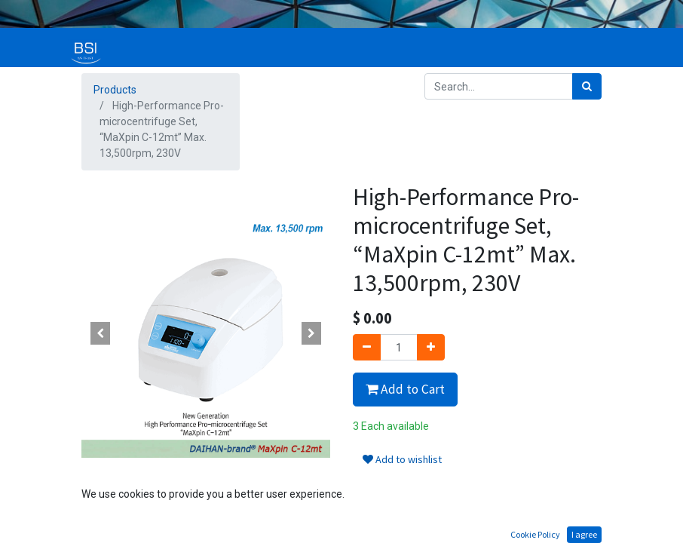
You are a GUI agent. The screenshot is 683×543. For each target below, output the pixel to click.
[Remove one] (367, 347)
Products (114, 90)
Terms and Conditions (405, 505)
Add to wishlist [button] (402, 459)
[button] (100, 333)
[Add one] (431, 347)
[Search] (587, 86)
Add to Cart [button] (405, 389)
